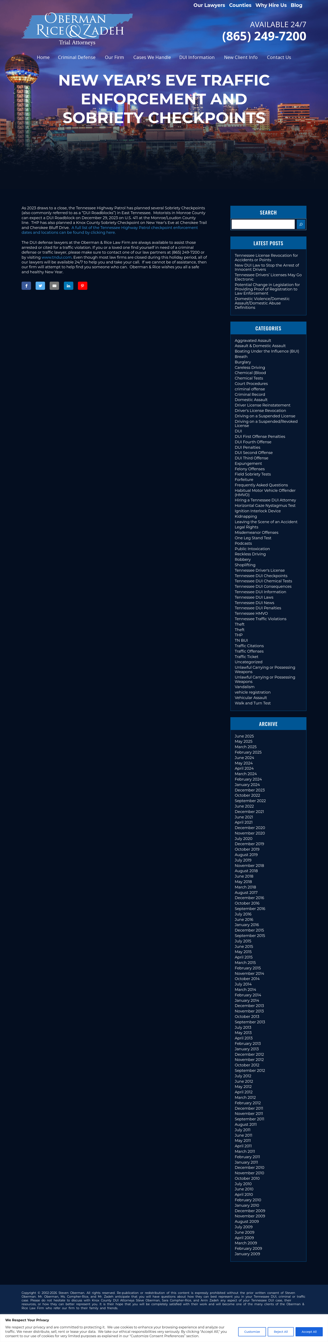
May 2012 (243, 1086)
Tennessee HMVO (251, 613)
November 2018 (249, 865)
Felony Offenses (250, 469)
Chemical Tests (249, 378)
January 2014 (247, 1000)
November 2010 (249, 1173)
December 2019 (249, 844)
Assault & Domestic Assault (260, 346)
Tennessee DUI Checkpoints (261, 576)
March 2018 (245, 887)
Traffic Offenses (249, 651)
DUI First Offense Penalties (260, 436)
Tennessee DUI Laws (254, 597)
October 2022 (247, 795)
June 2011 (243, 1135)
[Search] (301, 224)
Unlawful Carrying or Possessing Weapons (265, 669)
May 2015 (243, 952)
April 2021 (244, 822)
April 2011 (243, 1146)
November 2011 (249, 1113)
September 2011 (249, 1119)
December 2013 (249, 1005)
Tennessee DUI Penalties (258, 608)
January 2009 (247, 1254)
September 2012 (250, 1070)
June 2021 (244, 817)
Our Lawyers (209, 5)
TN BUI (241, 640)
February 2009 (248, 1248)
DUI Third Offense (251, 458)
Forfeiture (244, 479)
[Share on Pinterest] (82, 286)
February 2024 (248, 779)
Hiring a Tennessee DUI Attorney (265, 500)
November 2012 (249, 1059)
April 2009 (244, 1238)
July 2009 (244, 1227)
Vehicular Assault (251, 697)
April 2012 (244, 1092)
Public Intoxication (252, 549)
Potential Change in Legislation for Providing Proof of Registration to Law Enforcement (267, 289)
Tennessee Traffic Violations (261, 619)
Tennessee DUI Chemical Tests (263, 581)
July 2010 (243, 1184)
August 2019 (246, 854)
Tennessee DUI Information (260, 592)
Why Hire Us (271, 5)
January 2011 (246, 1162)
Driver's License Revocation (260, 410)
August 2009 (247, 1221)
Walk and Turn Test (253, 703)
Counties (240, 5)
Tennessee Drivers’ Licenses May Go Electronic (268, 277)
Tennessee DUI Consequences (263, 586)
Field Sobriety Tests (253, 474)
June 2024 (244, 757)
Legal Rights (246, 527)
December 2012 (249, 1054)
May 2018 (243, 881)
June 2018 (244, 876)
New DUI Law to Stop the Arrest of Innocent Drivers (267, 267)
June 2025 (244, 736)
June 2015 (244, 946)
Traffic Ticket (246, 656)
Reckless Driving (250, 554)
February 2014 (248, 995)
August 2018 (246, 871)
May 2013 (243, 1032)
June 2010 (244, 1189)
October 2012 (247, 1065)
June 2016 (244, 919)
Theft (240, 624)
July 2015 (243, 941)
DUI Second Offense (254, 452)
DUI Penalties (247, 447)
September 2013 (250, 1022)
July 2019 (243, 860)
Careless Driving (250, 367)
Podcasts (243, 543)
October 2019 (247, 849)
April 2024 (244, 768)
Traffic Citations (249, 646)
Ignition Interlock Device (258, 511)
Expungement (248, 463)
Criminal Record (250, 394)
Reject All (281, 1332)
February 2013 (248, 1043)
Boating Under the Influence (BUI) (267, 351)
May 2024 (244, 763)
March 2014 (245, 989)
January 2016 (247, 925)
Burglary (243, 362)
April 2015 (244, 957)
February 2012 (248, 1103)
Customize (252, 1332)
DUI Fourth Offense (253, 442)
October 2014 (247, 978)
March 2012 (245, 1097)
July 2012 (243, 1076)
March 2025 (246, 747)
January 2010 (247, 1205)
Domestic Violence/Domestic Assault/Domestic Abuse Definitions (262, 303)
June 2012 (244, 1081)
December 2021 (249, 811)
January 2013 (247, 1049)
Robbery (243, 559)
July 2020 (244, 838)
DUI (238, 431)
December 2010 (249, 1167)
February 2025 (248, 752)
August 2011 (246, 1124)
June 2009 (244, 1232)
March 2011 (245, 1151)
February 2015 (248, 968)
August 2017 (246, 892)
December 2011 (249, 1108)
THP (239, 635)
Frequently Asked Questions (261, 485)
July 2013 (243, 1027)
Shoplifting (245, 565)
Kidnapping (246, 516)
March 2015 (245, 962)
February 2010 (248, 1200)
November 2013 (249, 1011)
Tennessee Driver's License (260, 570)
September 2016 (250, 908)
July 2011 (243, 1130)
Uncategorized (249, 662)
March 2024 (246, 774)
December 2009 (250, 1211)
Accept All (309, 1332)
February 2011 (247, 1157)
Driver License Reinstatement (263, 405)
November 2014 (249, 973)
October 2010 (247, 1178)
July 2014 (243, 984)
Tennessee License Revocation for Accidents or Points (266, 257)
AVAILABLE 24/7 (244, 30)
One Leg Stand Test (253, 538)
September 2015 (250, 935)
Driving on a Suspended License (265, 416)
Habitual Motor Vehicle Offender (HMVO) (265, 492)
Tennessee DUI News (254, 603)
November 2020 (250, 833)
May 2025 (243, 741)
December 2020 (250, 828)
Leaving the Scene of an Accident (266, 522)
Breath (241, 356)
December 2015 (249, 930)
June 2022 (244, 806)
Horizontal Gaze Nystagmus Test (265, 505)
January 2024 (247, 784)
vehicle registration (253, 692)
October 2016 (247, 903)
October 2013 (247, 1016)
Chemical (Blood (250, 373)
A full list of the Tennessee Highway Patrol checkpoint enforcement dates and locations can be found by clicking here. (110, 230)
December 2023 (250, 790)
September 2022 (250, 801)
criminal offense (250, 389)
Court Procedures (251, 383)
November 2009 (250, 1216)
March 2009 (246, 1243)
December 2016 (249, 898)
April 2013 (244, 1038)
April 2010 (244, 1194)
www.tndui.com (57, 257)
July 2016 (243, 914)
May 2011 (243, 1140)
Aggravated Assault (253, 340)
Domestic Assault (251, 399)
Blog (296, 5)
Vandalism (245, 687)
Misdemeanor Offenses (256, 532)
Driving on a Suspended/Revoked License (266, 423)
